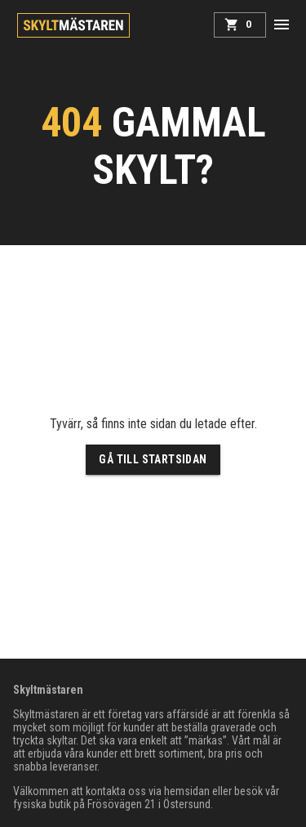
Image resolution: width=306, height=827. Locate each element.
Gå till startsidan (153, 460)
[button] (281, 24)
